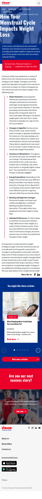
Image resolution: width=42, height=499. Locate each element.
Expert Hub (12, 9)
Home (4, 9)
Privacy (4, 480)
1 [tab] (14, 350)
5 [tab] (25, 350)
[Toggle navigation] (39, 3)
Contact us (6, 449)
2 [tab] (17, 350)
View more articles (20, 359)
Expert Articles (25, 9)
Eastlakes (10, 329)
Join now (19, 411)
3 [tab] (19, 350)
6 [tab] (27, 350)
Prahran (8, 66)
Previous (4, 350)
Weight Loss (7, 12)
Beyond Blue (7, 444)
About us (5, 438)
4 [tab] (22, 350)
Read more (11, 339)
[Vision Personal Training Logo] (6, 3)
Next (38, 350)
